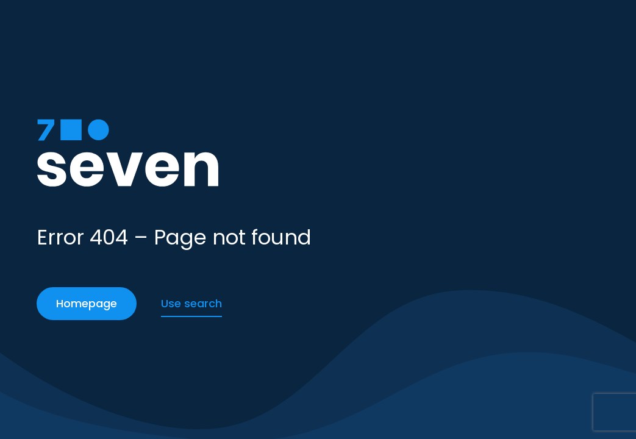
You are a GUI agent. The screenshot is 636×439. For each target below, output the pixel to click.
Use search (191, 303)
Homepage (86, 303)
